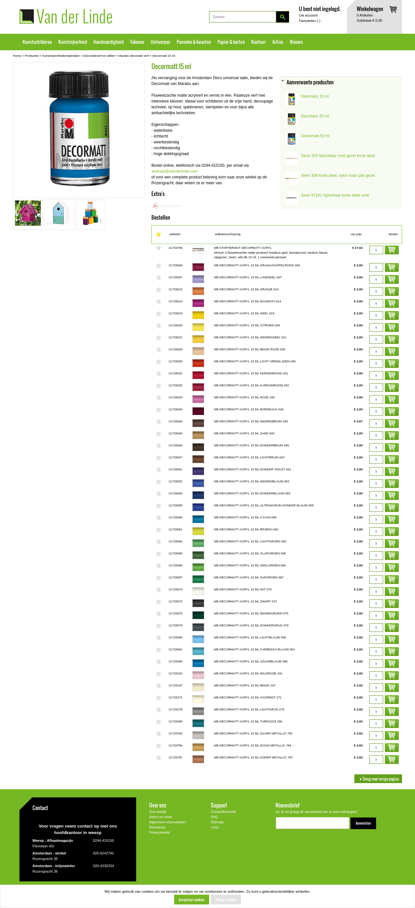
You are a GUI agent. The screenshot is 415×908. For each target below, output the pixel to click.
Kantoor (258, 42)
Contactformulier (223, 812)
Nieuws (296, 42)
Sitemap (217, 822)
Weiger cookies (225, 899)
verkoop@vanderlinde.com (174, 171)
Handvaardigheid (108, 42)
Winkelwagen (370, 8)
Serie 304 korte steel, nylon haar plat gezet (338, 175)
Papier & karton (231, 42)
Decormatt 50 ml (315, 136)
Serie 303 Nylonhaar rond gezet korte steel (338, 155)
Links (215, 827)
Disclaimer (157, 827)
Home (17, 55)
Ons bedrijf (157, 812)
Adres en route (160, 817)
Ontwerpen (160, 42)
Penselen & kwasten (194, 42)
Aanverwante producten (310, 82)
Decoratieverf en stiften (99, 55)
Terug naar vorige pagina (378, 778)
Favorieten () (309, 21)
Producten (32, 55)
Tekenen (137, 42)
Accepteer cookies (192, 899)
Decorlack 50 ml (315, 116)
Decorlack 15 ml (315, 96)
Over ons (157, 805)
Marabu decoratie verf (134, 55)
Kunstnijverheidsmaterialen (61, 55)
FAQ (214, 817)
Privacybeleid (159, 832)
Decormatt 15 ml (163, 55)
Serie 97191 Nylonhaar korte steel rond (335, 195)
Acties (277, 42)
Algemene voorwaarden (167, 822)
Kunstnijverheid (72, 42)
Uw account (308, 15)
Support (219, 805)
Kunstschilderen (37, 42)
